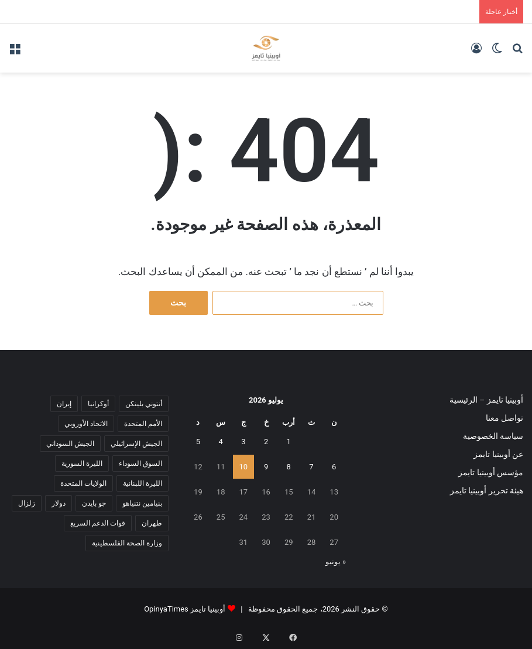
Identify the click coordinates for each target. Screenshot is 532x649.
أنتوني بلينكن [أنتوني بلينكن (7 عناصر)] (143, 404)
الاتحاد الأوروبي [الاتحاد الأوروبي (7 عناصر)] (86, 424)
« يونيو (335, 561)
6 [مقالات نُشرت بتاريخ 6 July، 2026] (334, 466)
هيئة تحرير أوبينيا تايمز (486, 490)
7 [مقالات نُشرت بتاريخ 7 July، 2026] (311, 466)
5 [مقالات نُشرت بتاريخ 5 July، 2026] (198, 441)
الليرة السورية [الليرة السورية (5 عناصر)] (81, 463)
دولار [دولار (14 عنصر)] (59, 503)
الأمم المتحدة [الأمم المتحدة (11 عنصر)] (143, 424)
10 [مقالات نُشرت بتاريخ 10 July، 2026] (243, 466)
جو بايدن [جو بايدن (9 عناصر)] (94, 503)
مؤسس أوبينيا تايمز (490, 472)
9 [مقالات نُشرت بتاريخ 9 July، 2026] (266, 466)
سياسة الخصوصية (493, 436)
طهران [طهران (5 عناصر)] (152, 523)
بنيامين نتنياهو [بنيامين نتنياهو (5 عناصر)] (142, 503)
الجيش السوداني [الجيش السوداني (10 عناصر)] (70, 443)
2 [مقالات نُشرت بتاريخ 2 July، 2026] (266, 441)
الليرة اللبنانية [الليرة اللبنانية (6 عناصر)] (142, 483)
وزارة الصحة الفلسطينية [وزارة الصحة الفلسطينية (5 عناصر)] (127, 543)
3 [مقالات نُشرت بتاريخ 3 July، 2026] (243, 441)
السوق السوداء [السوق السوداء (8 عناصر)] (140, 463)
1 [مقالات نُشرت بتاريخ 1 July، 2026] (289, 441)
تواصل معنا (504, 418)
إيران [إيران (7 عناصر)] (64, 404)
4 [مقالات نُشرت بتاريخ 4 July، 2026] (220, 441)
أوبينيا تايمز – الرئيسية (486, 399)
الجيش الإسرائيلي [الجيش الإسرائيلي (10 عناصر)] (136, 443)
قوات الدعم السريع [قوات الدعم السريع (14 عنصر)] (97, 523)
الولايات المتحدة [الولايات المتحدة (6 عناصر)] (83, 483)
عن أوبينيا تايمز (498, 454)
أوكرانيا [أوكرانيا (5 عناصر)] (98, 404)
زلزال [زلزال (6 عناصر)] (26, 503)
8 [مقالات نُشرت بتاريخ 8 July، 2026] (289, 466)
